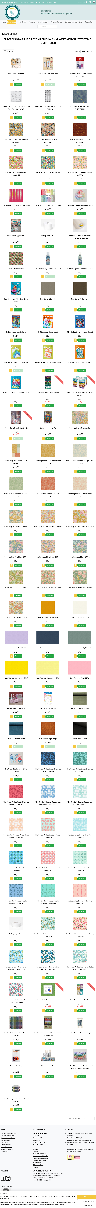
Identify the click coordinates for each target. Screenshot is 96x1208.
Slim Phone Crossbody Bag (48, 73)
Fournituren (4, 1142)
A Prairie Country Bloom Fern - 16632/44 (16, 173)
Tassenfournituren (6, 1147)
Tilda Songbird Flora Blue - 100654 (47, 557)
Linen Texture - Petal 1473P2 (80, 678)
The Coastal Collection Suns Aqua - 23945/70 (80, 869)
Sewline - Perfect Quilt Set (16, 708)
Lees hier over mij (6, 1186)
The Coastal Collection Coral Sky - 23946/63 (80, 836)
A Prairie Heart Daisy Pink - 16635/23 (16, 205)
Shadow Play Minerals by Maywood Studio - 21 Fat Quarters (80, 1067)
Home (4, 22)
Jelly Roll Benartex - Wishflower (80, 1000)
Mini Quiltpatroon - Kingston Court (16, 392)
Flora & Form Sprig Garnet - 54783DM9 (80, 140)
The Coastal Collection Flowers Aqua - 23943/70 (48, 935)
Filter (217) (8, 51)
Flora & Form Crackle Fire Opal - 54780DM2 (16, 140)
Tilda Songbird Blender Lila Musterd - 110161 (48, 462)
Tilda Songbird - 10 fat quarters (80, 428)
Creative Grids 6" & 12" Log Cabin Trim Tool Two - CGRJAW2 (16, 107)
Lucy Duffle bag (16, 1066)
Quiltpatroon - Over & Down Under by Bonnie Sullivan (48, 1034)
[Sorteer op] (87, 51)
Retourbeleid (37, 1162)
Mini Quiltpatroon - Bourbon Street (80, 332)
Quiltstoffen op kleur (7, 1135)
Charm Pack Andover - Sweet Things (80, 205)
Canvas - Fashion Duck (16, 269)
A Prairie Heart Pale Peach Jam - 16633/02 (80, 173)
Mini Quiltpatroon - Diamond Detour (48, 362)
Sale (81, 22)
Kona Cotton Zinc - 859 (48, 299)
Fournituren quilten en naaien (39, 22)
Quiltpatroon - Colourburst (48, 332)
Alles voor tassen (57, 22)
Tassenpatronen (6, 1144)
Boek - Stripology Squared (16, 236)
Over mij (35, 1151)
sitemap (65, 1204)
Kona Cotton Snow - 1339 (80, 617)
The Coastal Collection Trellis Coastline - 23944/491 (16, 902)
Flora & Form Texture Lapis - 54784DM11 (80, 107)
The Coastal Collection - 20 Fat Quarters (16, 770)
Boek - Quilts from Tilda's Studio (16, 428)
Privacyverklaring (38, 1165)
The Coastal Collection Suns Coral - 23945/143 (48, 869)
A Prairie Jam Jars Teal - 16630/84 (48, 172)
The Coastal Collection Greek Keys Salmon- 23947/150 (16, 836)
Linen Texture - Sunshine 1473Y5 (16, 678)
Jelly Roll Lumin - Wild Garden (48, 392)
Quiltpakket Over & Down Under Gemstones (16, 1034)
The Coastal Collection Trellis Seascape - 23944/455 (48, 902)
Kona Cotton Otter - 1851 (80, 299)
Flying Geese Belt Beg (16, 73)
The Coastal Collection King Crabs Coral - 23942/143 (16, 1001)
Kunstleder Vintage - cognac (48, 739)
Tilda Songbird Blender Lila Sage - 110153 (16, 495)
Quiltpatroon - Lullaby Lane (16, 332)
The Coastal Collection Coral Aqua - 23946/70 (48, 836)
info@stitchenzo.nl (39, 1142)
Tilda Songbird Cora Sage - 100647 (80, 587)
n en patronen (9, 1149)
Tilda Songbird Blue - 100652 (79, 557)
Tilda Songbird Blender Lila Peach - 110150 (80, 495)
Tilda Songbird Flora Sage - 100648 (48, 587)
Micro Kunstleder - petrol (16, 739)
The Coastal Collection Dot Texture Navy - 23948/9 (48, 770)
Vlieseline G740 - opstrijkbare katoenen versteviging (80, 237)
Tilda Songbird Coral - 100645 (16, 617)
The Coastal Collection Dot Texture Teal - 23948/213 (80, 770)
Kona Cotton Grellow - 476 (48, 617)
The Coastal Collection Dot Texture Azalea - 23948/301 (16, 803)
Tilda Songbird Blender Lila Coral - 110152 (48, 495)
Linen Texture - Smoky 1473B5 (80, 648)
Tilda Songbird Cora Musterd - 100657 (80, 527)
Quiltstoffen (23, 22)
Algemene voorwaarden (40, 1158)
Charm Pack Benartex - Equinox (48, 1000)
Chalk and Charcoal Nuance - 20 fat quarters (80, 393)
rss (68, 1204)
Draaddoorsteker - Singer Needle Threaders (80, 74)
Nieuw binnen (11, 22)
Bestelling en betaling (39, 1153)
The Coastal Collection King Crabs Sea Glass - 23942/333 (80, 968)
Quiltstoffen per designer (9, 1133)
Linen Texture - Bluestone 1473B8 (47, 648)
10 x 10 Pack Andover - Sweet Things (48, 205)
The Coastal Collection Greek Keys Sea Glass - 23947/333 (80, 803)
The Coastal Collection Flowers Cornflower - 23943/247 (16, 968)
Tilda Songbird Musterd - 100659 (16, 527)
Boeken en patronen (71, 22)
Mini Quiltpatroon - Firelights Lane (16, 362)
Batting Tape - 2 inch (47, 236)
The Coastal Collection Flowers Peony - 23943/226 (80, 935)
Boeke (3, 1149)
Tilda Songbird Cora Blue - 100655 (16, 557)
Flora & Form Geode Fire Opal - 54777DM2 (48, 140)
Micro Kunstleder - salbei (80, 708)
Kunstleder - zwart (80, 739)
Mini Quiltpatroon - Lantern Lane (80, 362)
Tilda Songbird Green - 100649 (16, 587)
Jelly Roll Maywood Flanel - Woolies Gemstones (16, 1100)
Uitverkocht (49, 84)
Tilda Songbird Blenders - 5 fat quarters (16, 462)
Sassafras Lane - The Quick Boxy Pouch (16, 300)
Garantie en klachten (39, 1160)
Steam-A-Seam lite (48, 1066)
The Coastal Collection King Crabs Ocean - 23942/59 (48, 968)
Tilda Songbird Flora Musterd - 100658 (48, 527)
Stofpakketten (5, 1140)
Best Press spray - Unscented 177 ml (48, 269)
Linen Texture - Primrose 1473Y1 (48, 678)
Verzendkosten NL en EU (40, 1156)
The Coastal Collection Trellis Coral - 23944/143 (80, 902)
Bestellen (18, 84)
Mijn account (83, 2)
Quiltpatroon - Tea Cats (48, 708)
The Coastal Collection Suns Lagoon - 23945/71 (16, 869)
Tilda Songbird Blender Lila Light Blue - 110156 (80, 462)
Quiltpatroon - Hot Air (48, 428)
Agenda (35, 1167)
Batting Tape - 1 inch (16, 934)
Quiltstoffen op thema (8, 1138)
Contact (35, 1149)
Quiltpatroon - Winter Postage (80, 1033)
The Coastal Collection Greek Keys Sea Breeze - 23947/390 (48, 803)
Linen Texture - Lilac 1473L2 (16, 648)
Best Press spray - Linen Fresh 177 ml (79, 269)
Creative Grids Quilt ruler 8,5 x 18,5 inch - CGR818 (48, 107)
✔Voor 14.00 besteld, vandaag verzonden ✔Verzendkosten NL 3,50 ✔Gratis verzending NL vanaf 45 (30, 2)
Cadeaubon (89, 22)
